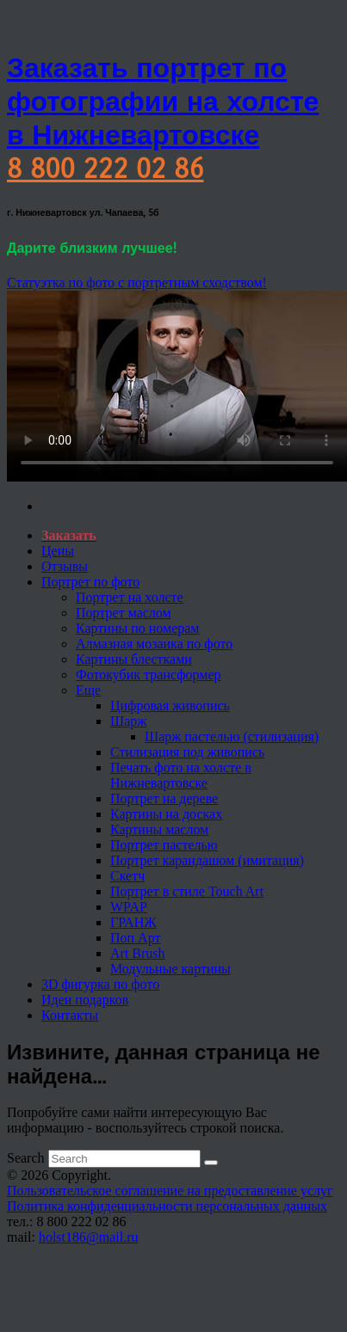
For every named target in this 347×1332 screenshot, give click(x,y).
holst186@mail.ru (89, 1237)
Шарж (128, 721)
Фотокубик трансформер (148, 674)
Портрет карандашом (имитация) (207, 860)
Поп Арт (135, 937)
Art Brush (137, 953)
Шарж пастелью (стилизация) (232, 736)
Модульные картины (170, 968)
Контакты (69, 1015)
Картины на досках (166, 814)
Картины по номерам (138, 628)
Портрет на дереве (164, 798)
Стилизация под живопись (187, 752)
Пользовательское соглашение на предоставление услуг (170, 1190)
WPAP (128, 906)
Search (26, 1158)
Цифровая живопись (170, 705)
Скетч (127, 876)
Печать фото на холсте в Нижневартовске (180, 775)
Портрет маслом (123, 612)
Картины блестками (134, 659)
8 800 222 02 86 (105, 169)
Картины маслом (159, 829)
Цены (57, 550)
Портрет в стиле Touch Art (186, 891)
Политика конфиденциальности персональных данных (167, 1206)
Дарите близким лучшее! (92, 248)
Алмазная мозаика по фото (154, 643)
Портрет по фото (90, 581)
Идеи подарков (84, 999)
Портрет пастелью (164, 845)
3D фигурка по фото (100, 984)
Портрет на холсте (129, 597)
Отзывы (64, 566)
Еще (88, 690)
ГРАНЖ (133, 922)
